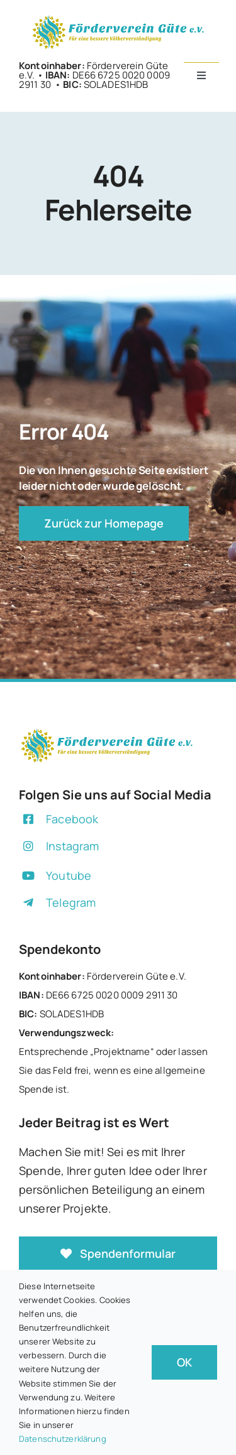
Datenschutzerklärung (62, 1438)
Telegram (71, 902)
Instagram (72, 845)
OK (184, 1362)
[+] (118, 18)
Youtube (68, 875)
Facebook (72, 818)
